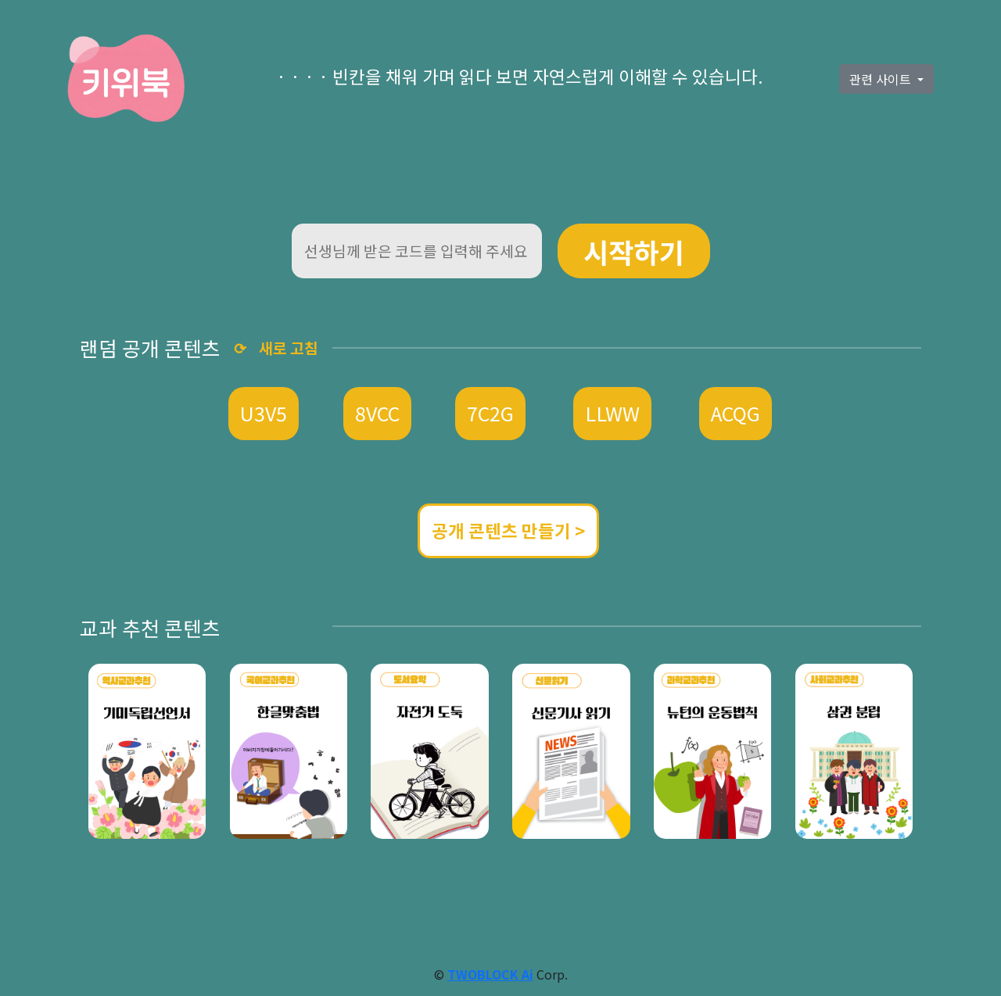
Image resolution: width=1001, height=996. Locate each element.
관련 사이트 (881, 79)
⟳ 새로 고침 (276, 348)
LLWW (612, 413)
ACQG (735, 413)
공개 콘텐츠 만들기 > (508, 530)
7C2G (490, 413)
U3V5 (263, 413)
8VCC (377, 413)
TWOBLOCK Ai (490, 974)
